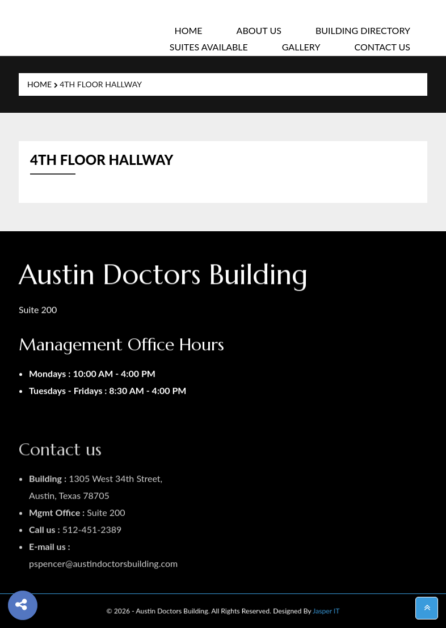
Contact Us (382, 46)
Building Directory (362, 30)
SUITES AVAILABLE (209, 46)
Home (188, 30)
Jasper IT (303, 610)
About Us (259, 30)
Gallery (301, 46)
